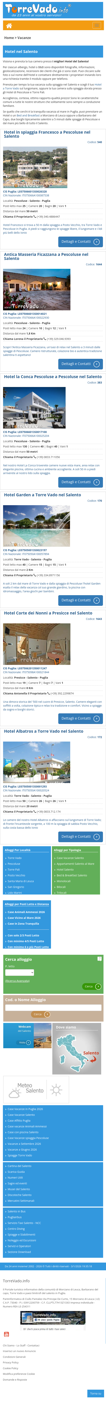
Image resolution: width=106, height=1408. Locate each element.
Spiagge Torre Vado (20, 1155)
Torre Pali (14, 869)
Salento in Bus (17, 1211)
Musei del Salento (19, 1189)
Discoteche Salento (20, 1195)
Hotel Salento (65, 869)
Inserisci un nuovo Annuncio (19, 1351)
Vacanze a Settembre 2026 (24, 1144)
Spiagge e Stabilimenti (21, 1234)
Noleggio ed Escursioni (22, 1240)
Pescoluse (14, 864)
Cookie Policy (10, 1368)
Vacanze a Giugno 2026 (22, 1149)
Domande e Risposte (15, 1379)
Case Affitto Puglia (19, 1120)
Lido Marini (15, 893)
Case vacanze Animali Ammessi (27, 1126)
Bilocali (61, 887)
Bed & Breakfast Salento (72, 875)
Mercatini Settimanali (21, 1201)
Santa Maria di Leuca (21, 881)
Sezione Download (19, 1252)
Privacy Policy (10, 1362)
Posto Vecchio (16, 875)
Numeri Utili (15, 1177)
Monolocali (64, 881)
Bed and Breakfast (28, 115)
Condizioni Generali (14, 1357)
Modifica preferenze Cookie (19, 1374)
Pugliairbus (15, 1217)
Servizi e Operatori (19, 1246)
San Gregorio (16, 887)
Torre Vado (15, 858)
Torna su (95, 1393)
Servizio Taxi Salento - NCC (24, 1223)
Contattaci (33, 1345)
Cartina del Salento (19, 1166)
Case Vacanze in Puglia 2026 (25, 1109)
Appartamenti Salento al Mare (75, 864)
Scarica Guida (16, 1172)
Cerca (93, 986)
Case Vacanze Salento (70, 858)
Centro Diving (16, 1229)
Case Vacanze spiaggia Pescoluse (28, 1138)
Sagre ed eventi (17, 1183)
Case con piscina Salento (23, 1132)
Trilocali (61, 893)
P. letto (10, 966)
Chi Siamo (8, 1345)
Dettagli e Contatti (81, 242)
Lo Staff (21, 1345)
